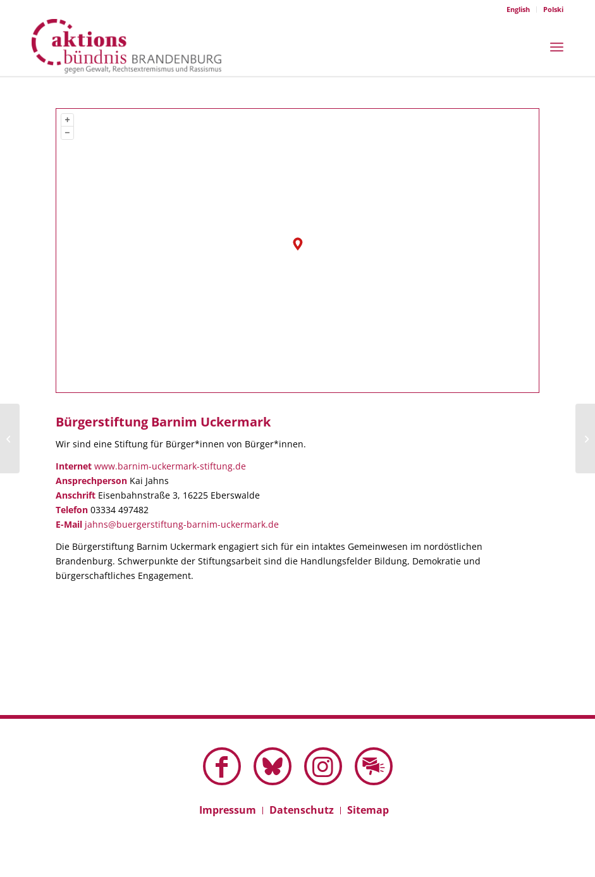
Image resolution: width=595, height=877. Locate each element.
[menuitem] (518, 9)
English (518, 9)
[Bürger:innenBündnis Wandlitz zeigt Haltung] (585, 438)
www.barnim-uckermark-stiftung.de (170, 466)
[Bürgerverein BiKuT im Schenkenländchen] (10, 438)
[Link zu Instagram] (323, 766)
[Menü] (556, 45)
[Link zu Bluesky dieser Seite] (272, 766)
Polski (553, 9)
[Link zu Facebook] (221, 766)
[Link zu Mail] (373, 766)
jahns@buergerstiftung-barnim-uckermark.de (182, 524)
